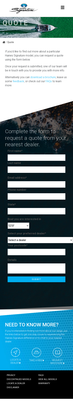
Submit (36, 279)
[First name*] (36, 157)
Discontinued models (19, 379)
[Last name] (36, 169)
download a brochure (43, 77)
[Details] (36, 268)
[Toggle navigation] (62, 8)
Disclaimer (13, 387)
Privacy (11, 375)
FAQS (41, 375)
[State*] (36, 211)
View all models (47, 379)
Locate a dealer (16, 383)
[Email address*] (36, 184)
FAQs (49, 81)
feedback (18, 81)
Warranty (44, 383)
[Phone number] (36, 196)
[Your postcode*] (36, 252)
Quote (10, 42)
